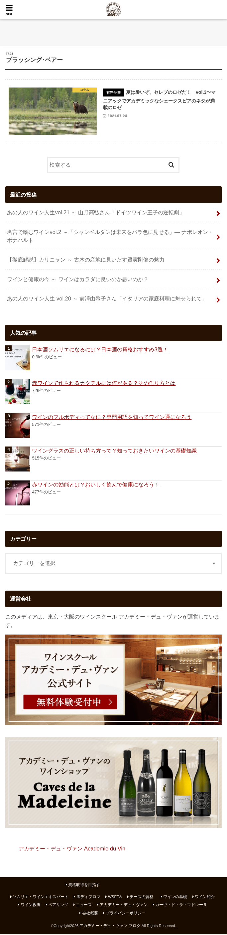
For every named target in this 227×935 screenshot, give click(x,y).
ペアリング (58, 905)
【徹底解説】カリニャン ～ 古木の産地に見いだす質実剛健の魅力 (85, 260)
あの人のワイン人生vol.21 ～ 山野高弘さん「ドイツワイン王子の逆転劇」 (95, 213)
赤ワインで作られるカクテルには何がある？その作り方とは (103, 384)
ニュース (84, 905)
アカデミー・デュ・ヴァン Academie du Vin (72, 849)
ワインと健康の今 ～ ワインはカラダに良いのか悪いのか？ (77, 280)
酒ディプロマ (88, 897)
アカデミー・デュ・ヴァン (124, 905)
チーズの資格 (142, 897)
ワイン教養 (31, 905)
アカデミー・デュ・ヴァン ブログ (109, 926)
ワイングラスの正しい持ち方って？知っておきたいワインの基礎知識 (114, 451)
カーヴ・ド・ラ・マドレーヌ (181, 905)
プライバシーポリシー (126, 913)
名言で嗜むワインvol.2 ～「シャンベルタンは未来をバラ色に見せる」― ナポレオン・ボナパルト (110, 236)
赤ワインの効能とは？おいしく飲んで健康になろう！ (96, 485)
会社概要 (90, 913)
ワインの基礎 (175, 897)
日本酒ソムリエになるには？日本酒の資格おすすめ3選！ (100, 350)
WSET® (115, 897)
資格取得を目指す (84, 885)
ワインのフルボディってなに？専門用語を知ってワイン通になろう (111, 418)
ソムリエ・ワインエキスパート (40, 897)
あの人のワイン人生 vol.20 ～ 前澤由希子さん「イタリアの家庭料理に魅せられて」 (107, 299)
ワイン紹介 (205, 897)
